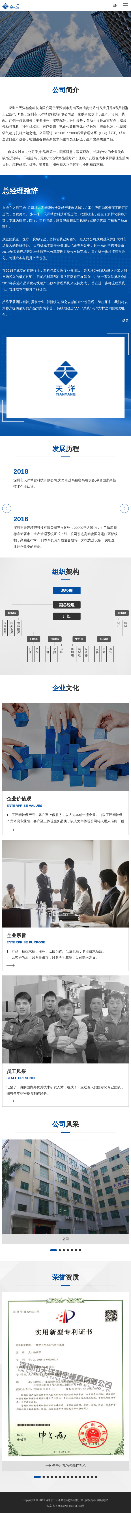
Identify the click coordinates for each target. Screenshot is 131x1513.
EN (115, 5)
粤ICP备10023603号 (71, 1506)
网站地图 (103, 1500)
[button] (6, 508)
